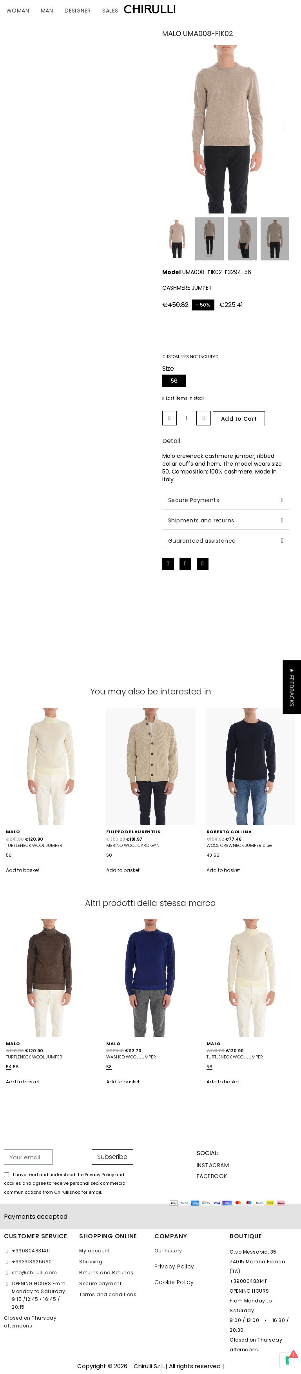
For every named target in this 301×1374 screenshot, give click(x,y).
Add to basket (22, 870)
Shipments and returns (201, 520)
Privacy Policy (174, 1266)
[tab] (225, 500)
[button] (167, 129)
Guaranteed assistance (202, 541)
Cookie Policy (174, 1282)
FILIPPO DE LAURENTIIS (133, 831)
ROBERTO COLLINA (229, 831)
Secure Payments (193, 500)
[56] (174, 381)
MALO (13, 831)
